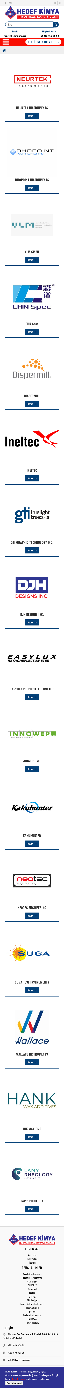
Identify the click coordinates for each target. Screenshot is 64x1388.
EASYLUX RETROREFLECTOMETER (32, 689)
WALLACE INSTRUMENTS (32, 1054)
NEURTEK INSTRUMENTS (32, 107)
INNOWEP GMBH (32, 761)
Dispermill (32, 1289)
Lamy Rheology (32, 1323)
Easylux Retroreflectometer (32, 1304)
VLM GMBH (32, 252)
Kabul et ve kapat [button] (14, 1383)
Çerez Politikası (18, 1379)
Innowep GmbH (32, 1307)
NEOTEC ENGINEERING (32, 907)
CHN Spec (32, 324)
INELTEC (32, 470)
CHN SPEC (32, 1285)
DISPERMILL (32, 396)
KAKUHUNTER (32, 835)
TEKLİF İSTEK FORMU (43, 42)
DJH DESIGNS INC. (32, 614)
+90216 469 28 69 (49, 35)
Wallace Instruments (32, 1315)
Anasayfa (32, 1255)
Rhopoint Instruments (32, 1277)
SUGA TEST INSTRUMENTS (32, 982)
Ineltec (32, 1292)
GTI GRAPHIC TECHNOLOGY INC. (32, 542)
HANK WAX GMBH (32, 1129)
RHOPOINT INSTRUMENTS (32, 179)
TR (55, 3)
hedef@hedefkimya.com (15, 35)
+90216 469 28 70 (16, 1352)
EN (60, 3)
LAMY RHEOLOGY (32, 1201)
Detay (32, 115)
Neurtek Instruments (32, 1274)
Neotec (32, 1311)
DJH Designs (32, 1300)
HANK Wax (32, 1319)
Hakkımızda (32, 1259)
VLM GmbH (32, 1281)
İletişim (32, 1262)
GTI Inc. (32, 1296)
